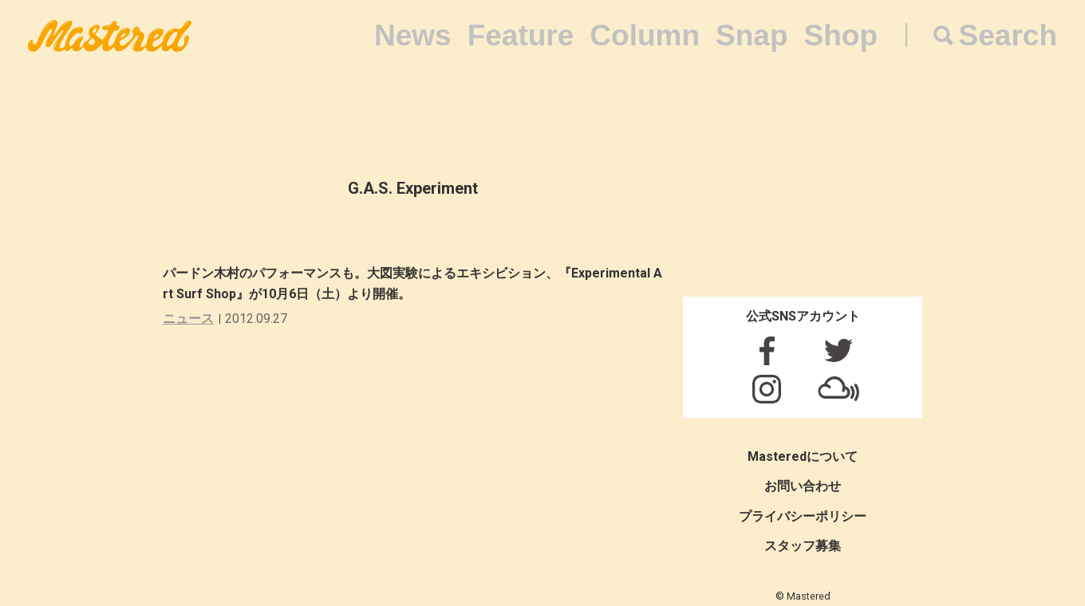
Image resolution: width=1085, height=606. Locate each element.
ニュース (188, 318)
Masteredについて (803, 456)
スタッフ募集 (802, 545)
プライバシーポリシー (802, 516)
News (413, 35)
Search (1008, 35)
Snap (751, 35)
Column (645, 35)
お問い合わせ (802, 486)
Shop (841, 35)
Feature (521, 35)
